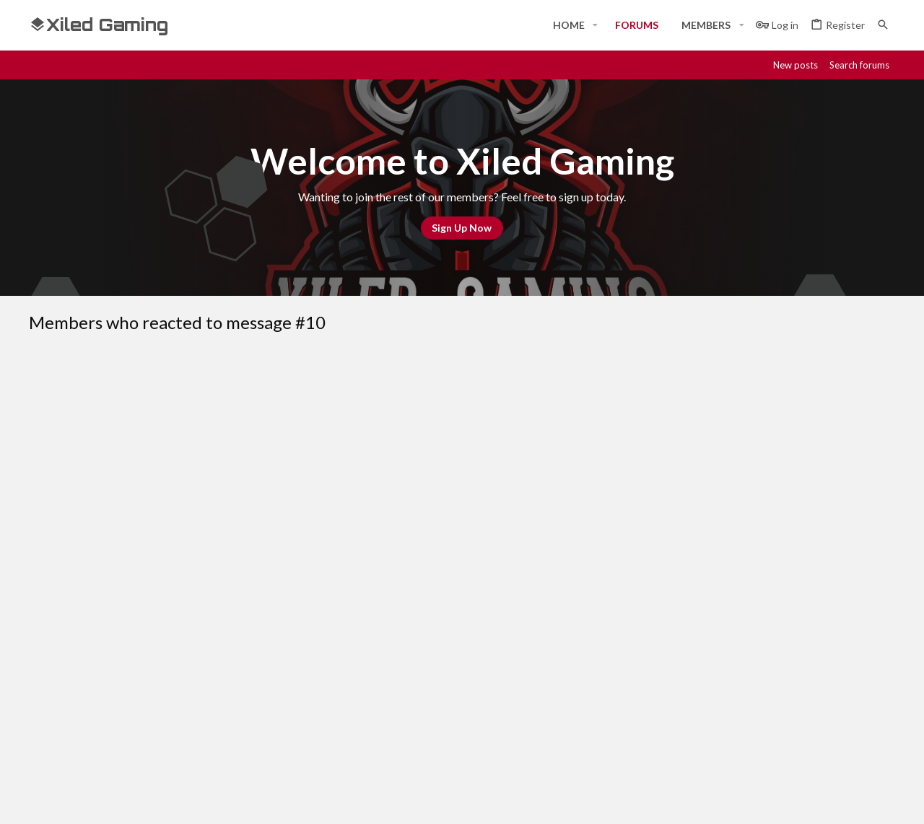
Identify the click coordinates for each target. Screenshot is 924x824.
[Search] (883, 25)
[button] (595, 25)
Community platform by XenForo (177, 800)
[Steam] (808, 800)
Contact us (348, 710)
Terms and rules (662, 557)
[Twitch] (834, 800)
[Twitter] (860, 800)
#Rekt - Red (109, 557)
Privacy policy (745, 557)
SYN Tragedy (118, 430)
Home (335, 657)
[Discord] (782, 800)
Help (800, 557)
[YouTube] (886, 800)
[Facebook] (756, 800)
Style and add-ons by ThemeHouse (416, 800)
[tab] (109, 395)
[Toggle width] (45, 557)
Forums (339, 684)
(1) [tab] (52, 395)
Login (627, 657)
